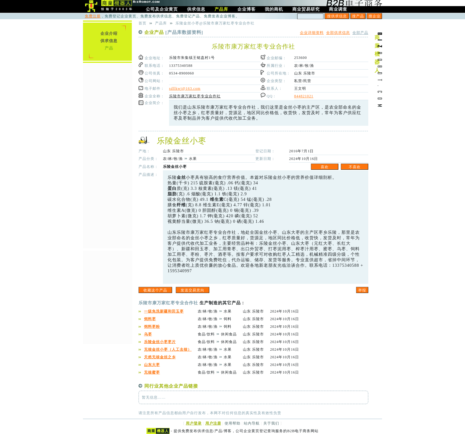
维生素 (217, 199)
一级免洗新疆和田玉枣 (164, 311)
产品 (109, 48)
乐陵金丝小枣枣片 (160, 342)
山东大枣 (152, 365)
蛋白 (172, 188)
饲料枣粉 (152, 326)
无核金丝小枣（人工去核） (168, 349)
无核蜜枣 (152, 372)
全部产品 (360, 33)
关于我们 (271, 423)
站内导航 (252, 423)
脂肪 (172, 194)
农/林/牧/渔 (304, 65)
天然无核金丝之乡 (160, 357)
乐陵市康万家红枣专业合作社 (195, 96)
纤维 (181, 205)
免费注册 (93, 16)
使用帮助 (232, 423)
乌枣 (148, 334)
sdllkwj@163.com (184, 88)
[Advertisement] (107, 155)
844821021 (303, 96)
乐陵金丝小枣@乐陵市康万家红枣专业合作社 (214, 23)
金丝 (181, 177)
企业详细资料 (312, 33)
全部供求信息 (338, 33)
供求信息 (108, 40)
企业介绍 (108, 33)
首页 (142, 23)
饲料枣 (150, 319)
